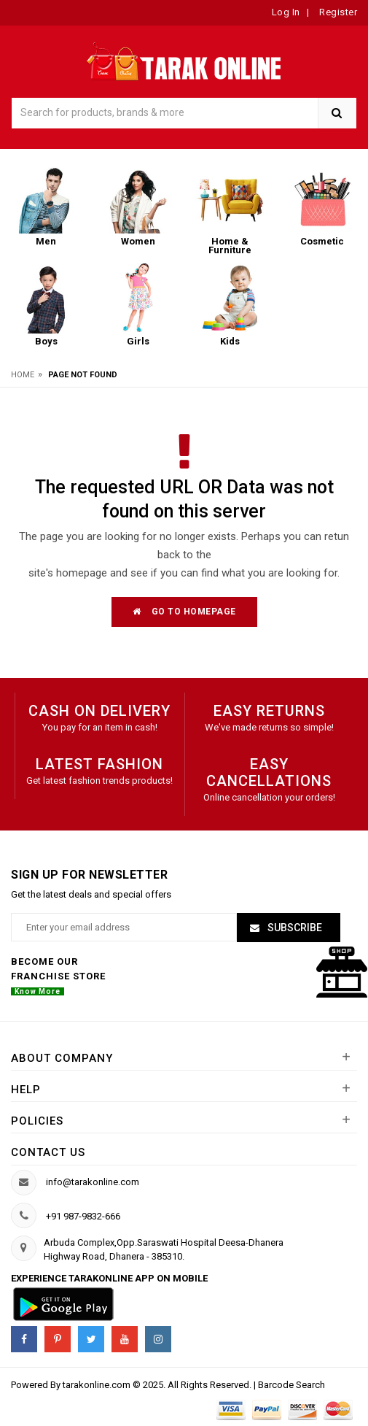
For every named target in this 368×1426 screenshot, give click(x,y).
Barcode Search (291, 1384)
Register (337, 12)
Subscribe (293, 927)
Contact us (48, 1152)
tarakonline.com (98, 1384)
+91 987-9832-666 (83, 1216)
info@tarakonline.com (92, 1181)
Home (22, 374)
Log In (286, 12)
